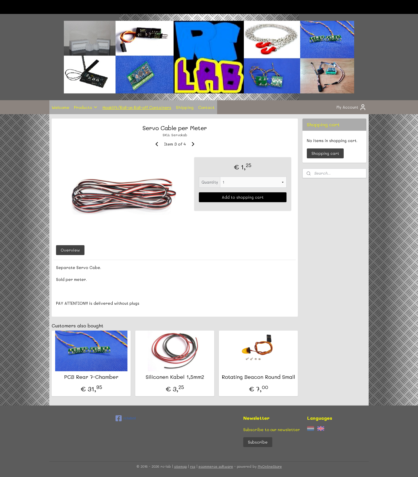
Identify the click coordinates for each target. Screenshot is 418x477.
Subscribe (258, 442)
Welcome (60, 107)
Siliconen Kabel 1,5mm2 (175, 377)
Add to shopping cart (243, 197)
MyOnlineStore (270, 466)
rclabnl (126, 418)
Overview (70, 250)
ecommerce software (216, 466)
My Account (351, 107)
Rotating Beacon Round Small (258, 377)
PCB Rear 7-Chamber (91, 377)
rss (192, 466)
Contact (206, 107)
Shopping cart (325, 153)
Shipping (185, 107)
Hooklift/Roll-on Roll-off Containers (136, 107)
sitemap (180, 466)
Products (86, 107)
